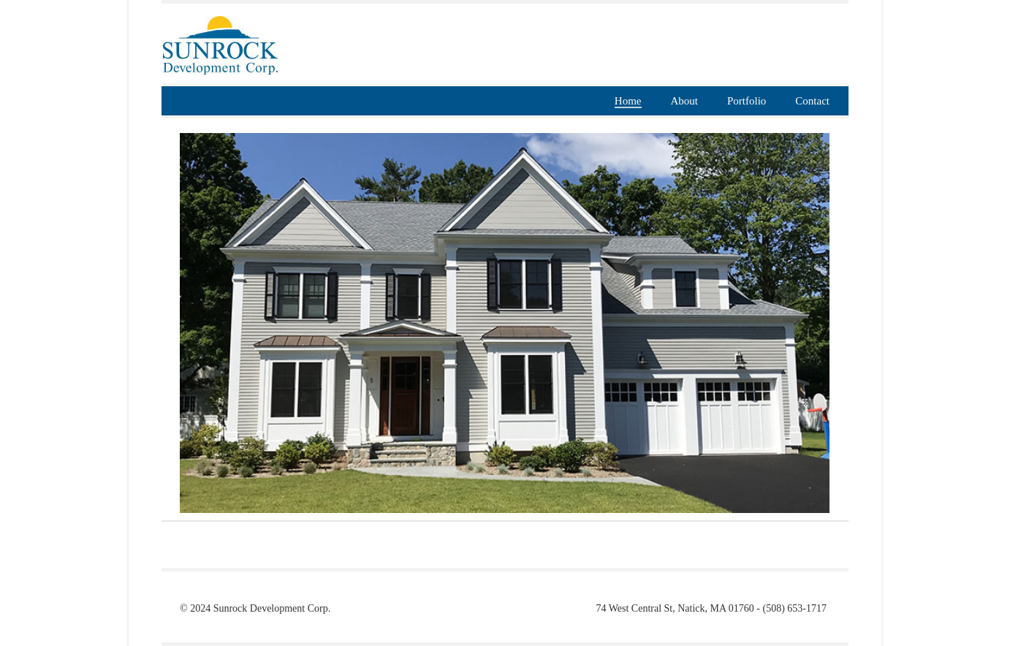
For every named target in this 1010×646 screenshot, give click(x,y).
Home (628, 101)
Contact (812, 101)
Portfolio (746, 101)
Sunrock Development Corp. (272, 608)
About (685, 101)
